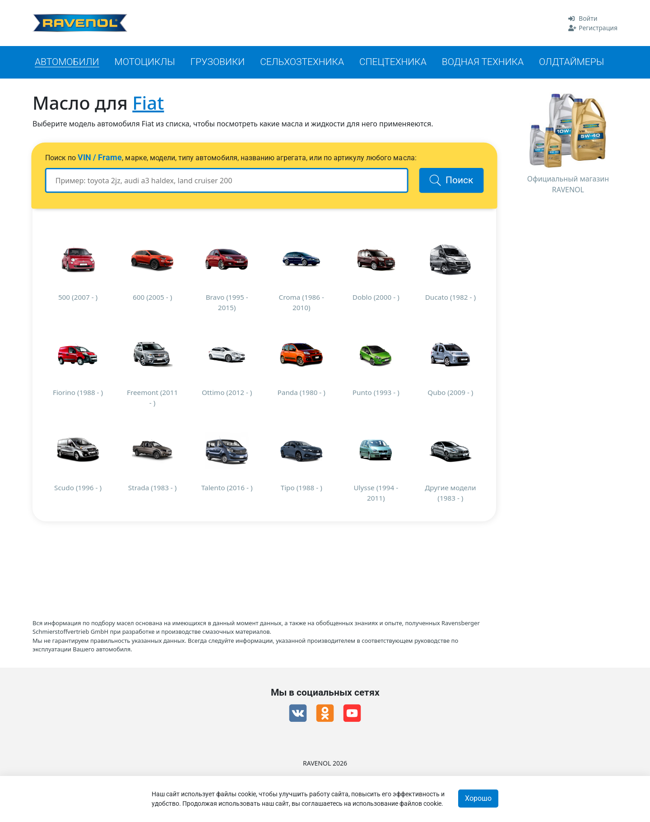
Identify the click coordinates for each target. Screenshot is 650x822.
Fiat (148, 102)
